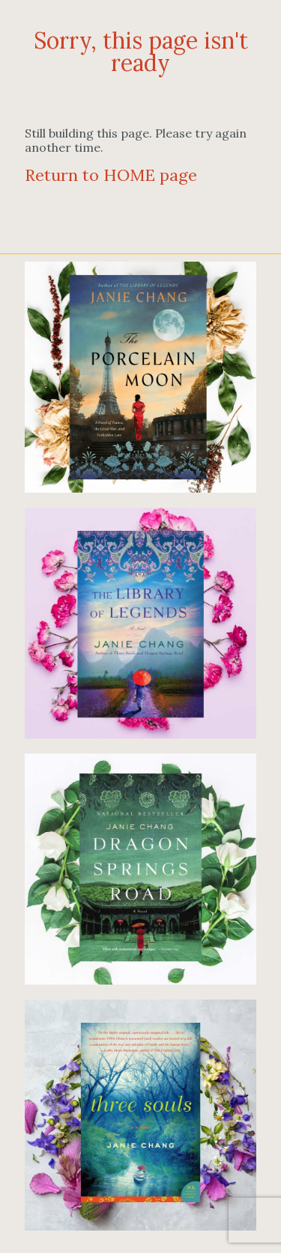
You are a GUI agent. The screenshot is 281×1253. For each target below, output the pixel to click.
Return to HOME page (111, 174)
